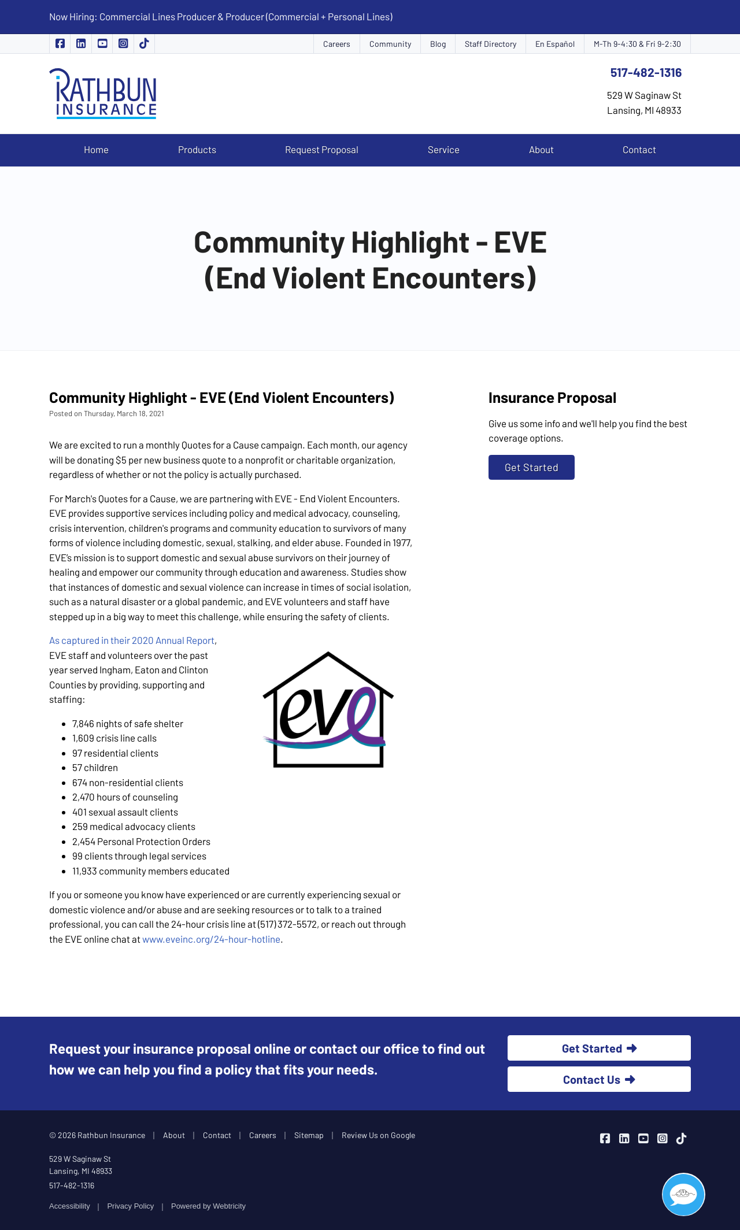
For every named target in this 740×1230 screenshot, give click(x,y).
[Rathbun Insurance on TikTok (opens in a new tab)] (144, 43)
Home (96, 149)
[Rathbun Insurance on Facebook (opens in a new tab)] (60, 43)
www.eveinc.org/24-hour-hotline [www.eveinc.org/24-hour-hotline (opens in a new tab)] (211, 938)
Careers (336, 44)
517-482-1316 (646, 72)
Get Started (531, 467)
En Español (555, 44)
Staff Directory (490, 44)
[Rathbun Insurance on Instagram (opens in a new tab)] (123, 43)
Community (390, 44)
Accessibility (69, 1206)
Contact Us (599, 1079)
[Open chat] (683, 1194)
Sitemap (309, 1135)
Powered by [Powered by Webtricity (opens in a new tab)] (208, 1206)
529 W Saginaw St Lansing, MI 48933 (80, 1165)
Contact (639, 149)
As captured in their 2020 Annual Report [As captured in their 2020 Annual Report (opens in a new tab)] (131, 640)
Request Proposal (321, 149)
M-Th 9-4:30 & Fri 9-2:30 (637, 44)
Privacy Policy (130, 1206)
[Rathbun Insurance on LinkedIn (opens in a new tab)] (81, 43)
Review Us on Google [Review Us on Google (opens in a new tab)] (378, 1135)
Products (197, 149)
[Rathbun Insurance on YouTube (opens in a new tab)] (102, 43)
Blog (438, 44)
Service (444, 149)
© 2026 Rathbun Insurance (97, 1135)
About (541, 149)
